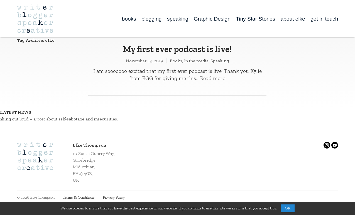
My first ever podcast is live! (177, 49)
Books (176, 60)
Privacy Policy (114, 197)
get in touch (324, 19)
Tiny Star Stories (255, 19)
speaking (177, 19)
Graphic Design (212, 19)
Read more (212, 78)
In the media (196, 60)
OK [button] (287, 208)
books (129, 19)
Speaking (219, 60)
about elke (292, 19)
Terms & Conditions (79, 197)
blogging (151, 19)
